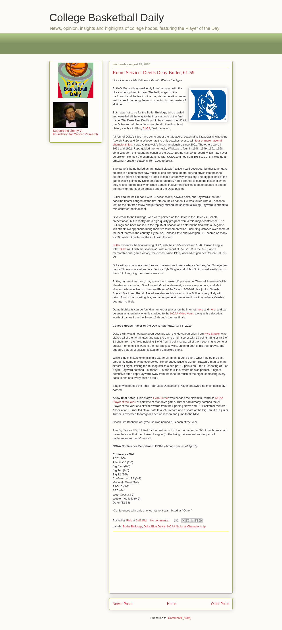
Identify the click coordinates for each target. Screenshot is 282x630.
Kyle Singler (212, 333)
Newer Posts (122, 604)
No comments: (160, 520)
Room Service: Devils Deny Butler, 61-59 (153, 72)
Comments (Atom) (179, 618)
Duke (123, 249)
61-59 (146, 128)
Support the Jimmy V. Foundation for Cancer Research (75, 130)
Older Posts (220, 604)
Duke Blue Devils (155, 526)
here (200, 309)
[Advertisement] (141, 43)
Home (171, 604)
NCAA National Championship (186, 526)
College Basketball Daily (106, 17)
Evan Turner (161, 398)
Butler (116, 245)
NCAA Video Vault (181, 313)
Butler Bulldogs (132, 526)
